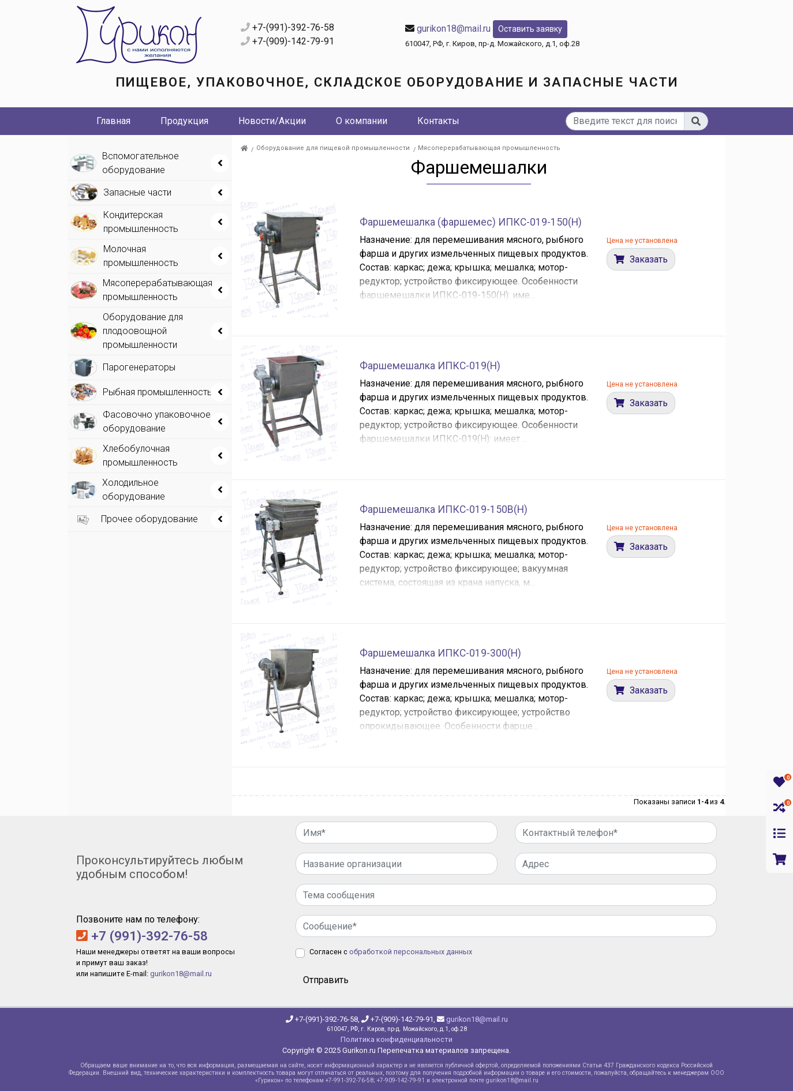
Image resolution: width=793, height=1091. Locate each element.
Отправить (326, 979)
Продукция (184, 120)
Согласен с (390, 951)
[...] (625, 121)
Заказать (647, 259)
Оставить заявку (530, 28)
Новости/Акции (272, 120)
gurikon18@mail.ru (454, 28)
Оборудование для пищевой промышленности (333, 148)
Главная (113, 120)
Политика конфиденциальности (396, 1039)
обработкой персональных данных (410, 951)
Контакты (438, 120)
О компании (361, 120)
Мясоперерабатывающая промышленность (489, 148)
